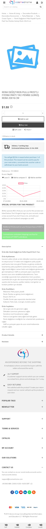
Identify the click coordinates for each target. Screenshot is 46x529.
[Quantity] (23, 113)
